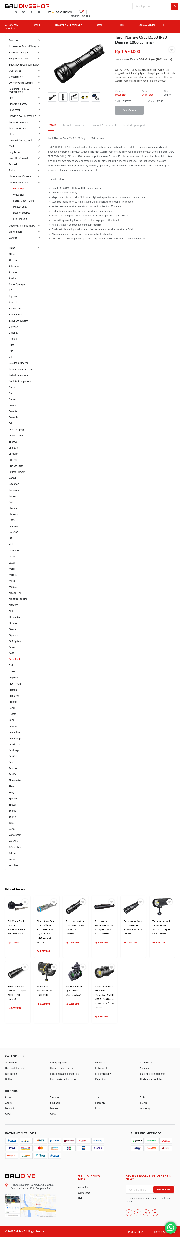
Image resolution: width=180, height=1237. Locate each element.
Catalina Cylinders (18, 362)
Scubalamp (15, 738)
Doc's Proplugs (17, 429)
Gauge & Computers (19, 121)
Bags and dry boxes (15, 1068)
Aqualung (145, 1108)
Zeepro (12, 859)
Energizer (14, 447)
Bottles (9, 1079)
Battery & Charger (18, 52)
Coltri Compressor (18, 375)
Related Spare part (134, 125)
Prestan (13, 689)
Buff (11, 350)
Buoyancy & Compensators (23, 64)
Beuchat (13, 332)
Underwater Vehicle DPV (22, 225)
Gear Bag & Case (18, 128)
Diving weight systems (62, 1068)
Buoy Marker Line (18, 58)
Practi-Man (15, 683)
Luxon (12, 562)
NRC (11, 611)
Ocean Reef (15, 617)
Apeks (8, 1102)
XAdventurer (15, 846)
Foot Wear (14, 109)
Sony (11, 792)
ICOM (12, 520)
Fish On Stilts (16, 465)
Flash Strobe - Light (23, 200)
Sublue (12, 810)
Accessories (11, 1062)
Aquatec (13, 296)
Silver (12, 786)
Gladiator (14, 483)
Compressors (16, 76)
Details (52, 125)
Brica (11, 344)
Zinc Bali (13, 865)
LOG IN (80, 16)
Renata (12, 713)
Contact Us (84, 1192)
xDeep (98, 1097)
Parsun (12, 671)
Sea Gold (13, 756)
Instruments (101, 1068)
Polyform (14, 677)
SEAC (143, 1097)
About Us (10, 28)
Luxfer (12, 556)
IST (10, 538)
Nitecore (13, 604)
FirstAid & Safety (18, 103)
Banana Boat (15, 314)
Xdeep (12, 853)
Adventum (14, 266)
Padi (11, 665)
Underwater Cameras (20, 176)
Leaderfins (14, 550)
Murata (13, 586)
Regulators (14, 152)
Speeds (12, 804)
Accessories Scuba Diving (22, 46)
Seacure (13, 768)
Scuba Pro (14, 732)
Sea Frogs (14, 750)
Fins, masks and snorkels (63, 1079)
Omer (12, 647)
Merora (13, 574)
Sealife (12, 774)
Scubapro (55, 1102)
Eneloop (13, 441)
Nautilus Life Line (18, 598)
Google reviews (64, 11)
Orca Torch (15, 659)
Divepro (13, 405)
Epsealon (13, 453)
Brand (36, 25)
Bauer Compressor (19, 320)
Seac (11, 762)
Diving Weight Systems (21, 82)
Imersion (13, 526)
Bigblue (13, 338)
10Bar (12, 254)
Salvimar (13, 725)
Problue (13, 701)
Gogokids (14, 490)
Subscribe (163, 1189)
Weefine (13, 840)
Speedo (13, 798)
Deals (121, 25)
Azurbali (13, 302)
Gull (11, 502)
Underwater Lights (18, 182)
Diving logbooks (58, 1062)
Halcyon (13, 508)
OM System (15, 641)
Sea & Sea (14, 744)
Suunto (13, 816)
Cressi (12, 387)
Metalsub (55, 1108)
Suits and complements (152, 1073)
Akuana (13, 272)
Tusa (11, 822)
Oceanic (13, 623)
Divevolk (13, 417)
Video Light (19, 194)
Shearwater (15, 780)
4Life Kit (13, 260)
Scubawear (146, 1062)
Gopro (12, 496)
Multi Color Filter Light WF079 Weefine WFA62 (74, 990)
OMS (11, 653)
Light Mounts (20, 218)
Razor (12, 707)
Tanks (12, 170)
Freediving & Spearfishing (68, 25)
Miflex (12, 580)
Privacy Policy (135, 1231)
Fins (11, 97)
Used (99, 25)
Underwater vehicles (151, 1079)
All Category (11, 25)
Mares (12, 568)
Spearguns (145, 1068)
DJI (10, 423)
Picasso (99, 1108)
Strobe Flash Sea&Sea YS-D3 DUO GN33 (44, 990)
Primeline (14, 695)
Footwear (100, 1062)
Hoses (12, 134)
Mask (12, 146)
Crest (11, 393)
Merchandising (103, 1073)
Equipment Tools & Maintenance (19, 90)
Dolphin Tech (16, 435)
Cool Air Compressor (20, 381)
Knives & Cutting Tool (20, 140)
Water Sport (15, 231)
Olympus (13, 635)
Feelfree (13, 459)
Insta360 (13, 532)
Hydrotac (14, 514)
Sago (11, 719)
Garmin (13, 477)
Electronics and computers (64, 1073)
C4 (10, 356)
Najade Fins (15, 592)
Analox (12, 278)
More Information (74, 125)
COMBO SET (16, 70)
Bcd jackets (11, 1073)
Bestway (13, 326)
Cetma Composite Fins (21, 369)
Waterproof (15, 834)
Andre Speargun (17, 284)
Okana (12, 629)
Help (80, 1198)
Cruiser (12, 399)
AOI (11, 290)
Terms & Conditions (164, 1231)
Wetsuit (13, 237)
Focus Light (19, 188)
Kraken (12, 544)
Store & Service (147, 25)
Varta (12, 828)
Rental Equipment (18, 158)
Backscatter (15, 308)
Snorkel (13, 164)
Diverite (13, 411)
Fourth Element (17, 471)
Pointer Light (20, 206)
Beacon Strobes (21, 212)
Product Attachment (103, 125)
